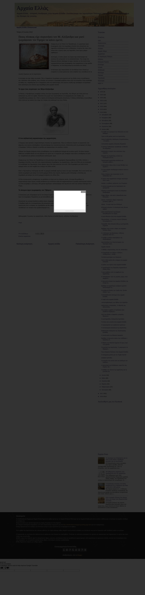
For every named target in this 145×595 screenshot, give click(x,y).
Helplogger (72, 210)
